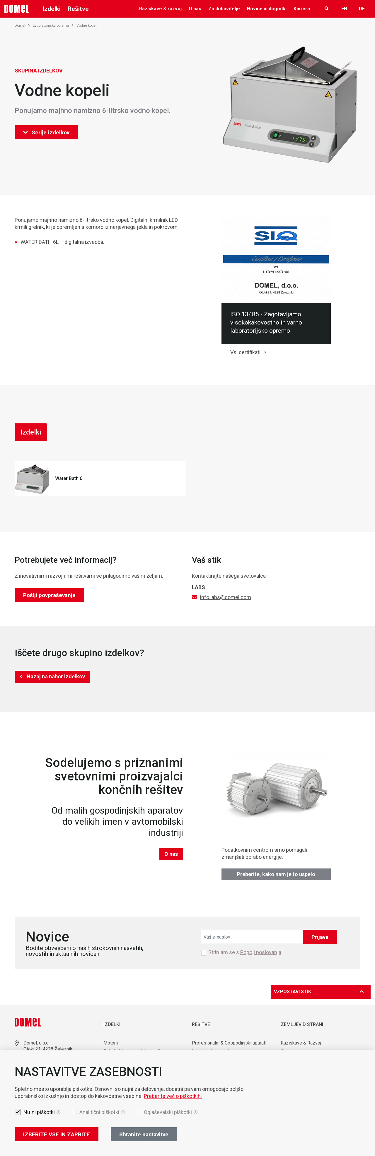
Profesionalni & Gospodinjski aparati (229, 1043)
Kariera (302, 8)
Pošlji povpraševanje (49, 595)
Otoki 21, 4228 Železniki (48, 1049)
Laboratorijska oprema (53, 25)
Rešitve (78, 8)
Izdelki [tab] (31, 432)
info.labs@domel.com (225, 597)
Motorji (110, 1043)
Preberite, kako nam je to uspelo (276, 874)
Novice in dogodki (267, 8)
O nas (195, 8)
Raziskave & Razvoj (301, 1043)
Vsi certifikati (245, 352)
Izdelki (51, 8)
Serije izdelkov (46, 132)
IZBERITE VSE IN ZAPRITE (56, 1134)
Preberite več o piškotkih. (173, 1096)
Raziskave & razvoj (160, 8)
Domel (22, 25)
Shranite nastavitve (143, 1134)
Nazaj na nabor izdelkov (56, 676)
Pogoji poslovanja (260, 952)
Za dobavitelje (224, 8)
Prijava (319, 937)
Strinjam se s (244, 952)
